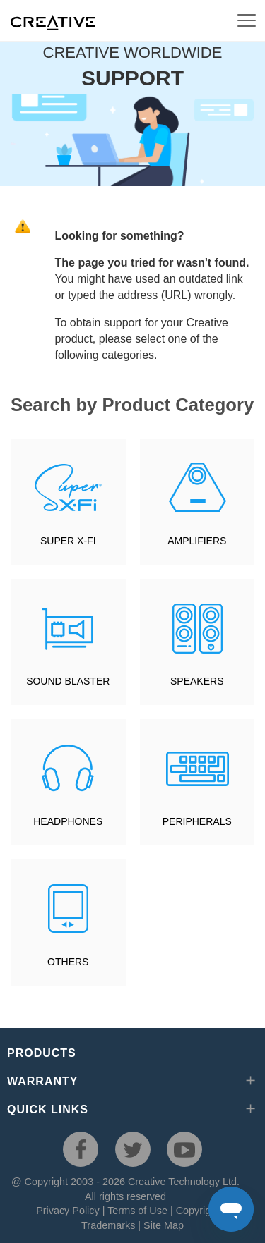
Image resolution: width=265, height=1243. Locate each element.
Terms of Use (137, 1210)
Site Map (163, 1225)
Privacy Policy (68, 1210)
